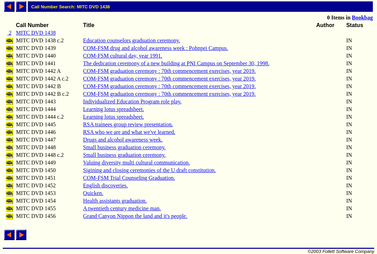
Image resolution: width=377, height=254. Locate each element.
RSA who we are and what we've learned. (129, 132)
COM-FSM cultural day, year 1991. (122, 56)
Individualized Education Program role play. (132, 101)
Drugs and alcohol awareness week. (123, 140)
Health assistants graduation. (115, 201)
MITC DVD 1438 (36, 33)
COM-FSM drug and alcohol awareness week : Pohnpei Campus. (155, 48)
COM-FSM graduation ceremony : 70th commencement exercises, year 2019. (169, 71)
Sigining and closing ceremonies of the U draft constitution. (149, 170)
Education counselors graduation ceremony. (131, 40)
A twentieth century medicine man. (122, 208)
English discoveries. (105, 185)
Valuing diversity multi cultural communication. (136, 163)
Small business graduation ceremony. (124, 147)
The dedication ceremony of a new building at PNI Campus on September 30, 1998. (176, 63)
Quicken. (93, 193)
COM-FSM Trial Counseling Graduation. (129, 178)
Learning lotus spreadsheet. (113, 109)
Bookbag (362, 17)
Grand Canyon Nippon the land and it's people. (135, 216)
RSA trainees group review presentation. (128, 124)
